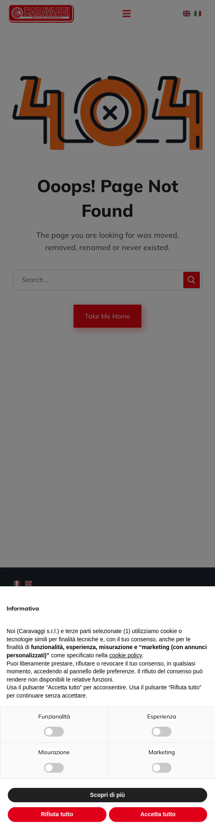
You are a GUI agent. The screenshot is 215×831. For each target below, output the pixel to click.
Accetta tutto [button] (158, 814)
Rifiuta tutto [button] (57, 814)
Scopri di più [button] (107, 795)
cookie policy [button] (125, 655)
